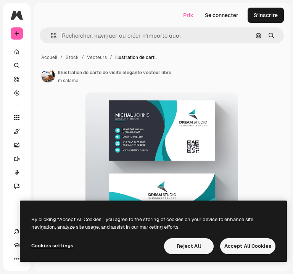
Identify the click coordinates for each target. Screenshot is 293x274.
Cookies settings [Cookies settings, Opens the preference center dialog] (52, 245)
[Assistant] (21, 186)
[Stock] (17, 79)
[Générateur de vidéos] (21, 159)
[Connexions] (17, 231)
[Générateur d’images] (21, 145)
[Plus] (17, 259)
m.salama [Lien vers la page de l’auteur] (68, 81)
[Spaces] (21, 131)
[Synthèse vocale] (21, 172)
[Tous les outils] (17, 118)
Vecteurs (97, 57)
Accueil (49, 57)
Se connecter (221, 15)
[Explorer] (17, 93)
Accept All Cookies (247, 246)
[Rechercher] (17, 65)
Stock (72, 57)
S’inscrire (266, 15)
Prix (188, 15)
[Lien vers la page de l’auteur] (48, 76)
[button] (50, 35)
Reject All (189, 246)
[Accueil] (17, 52)
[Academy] (17, 245)
